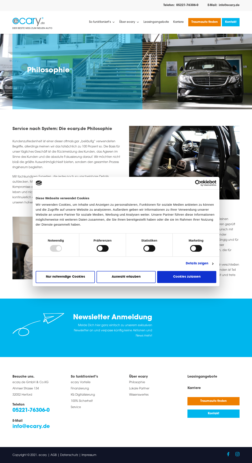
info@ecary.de (229, 5)
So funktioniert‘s (102, 22)
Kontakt (230, 22)
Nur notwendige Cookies (65, 276)
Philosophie (137, 382)
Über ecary (129, 22)
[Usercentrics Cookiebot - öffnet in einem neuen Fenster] (198, 183)
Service (76, 407)
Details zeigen (197, 263)
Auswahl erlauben (126, 276)
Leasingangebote (156, 22)
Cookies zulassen (187, 276)
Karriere (178, 22)
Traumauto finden (204, 22)
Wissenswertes (138, 394)
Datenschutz (69, 455)
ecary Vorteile (81, 382)
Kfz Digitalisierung (83, 394)
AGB (53, 455)
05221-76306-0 (187, 5)
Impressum (89, 455)
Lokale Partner (139, 388)
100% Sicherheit (82, 401)
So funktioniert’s (84, 376)
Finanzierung (80, 388)
